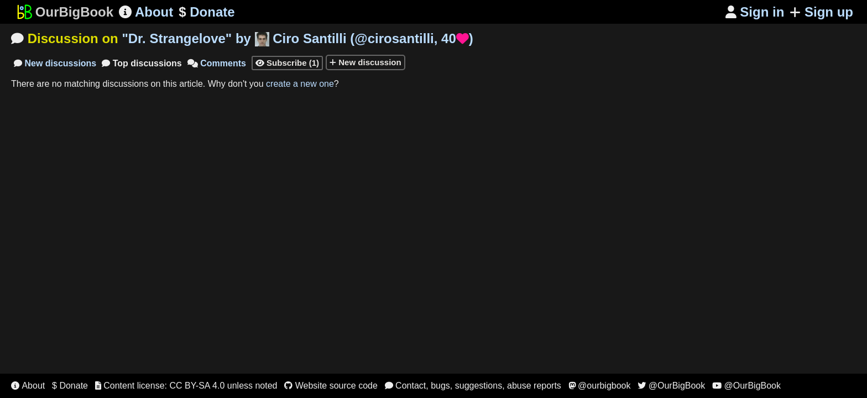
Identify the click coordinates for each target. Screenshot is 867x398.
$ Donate (70, 385)
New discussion (365, 62)
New (55, 63)
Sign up (821, 11)
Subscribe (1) (287, 62)
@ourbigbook (599, 385)
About (146, 11)
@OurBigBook (671, 385)
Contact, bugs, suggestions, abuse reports (473, 385)
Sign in (755, 11)
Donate (206, 12)
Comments (216, 63)
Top (142, 63)
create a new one (300, 83)
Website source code (331, 385)
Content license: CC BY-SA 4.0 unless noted (186, 385)
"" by (297, 38)
